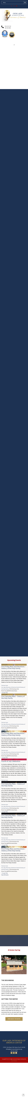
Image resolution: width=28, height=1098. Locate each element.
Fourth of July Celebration (10, 761)
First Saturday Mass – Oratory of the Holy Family (13, 697)
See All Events (4, 875)
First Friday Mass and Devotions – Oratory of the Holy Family (13, 667)
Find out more (4, 685)
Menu (4, 2)
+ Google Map (4, 692)
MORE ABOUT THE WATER (14, 1019)
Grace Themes (14, 1060)
